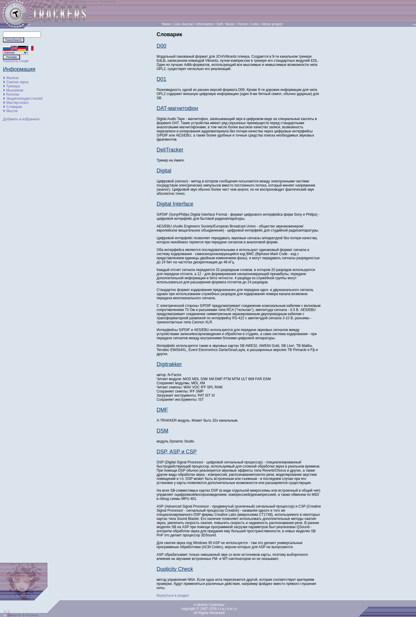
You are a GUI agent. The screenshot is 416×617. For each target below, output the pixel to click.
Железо (12, 78)
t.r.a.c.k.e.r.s (227, 609)
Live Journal (183, 24)
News (166, 24)
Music (230, 24)
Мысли (11, 111)
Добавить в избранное (21, 119)
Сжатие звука (17, 82)
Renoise (12, 94)
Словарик (14, 107)
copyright (188, 609)
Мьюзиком (14, 90)
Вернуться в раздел (173, 595)
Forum (243, 24)
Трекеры (13, 86)
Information (204, 24)
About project (272, 24)
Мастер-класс (17, 103)
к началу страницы (209, 605)
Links (255, 24)
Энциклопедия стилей (24, 99)
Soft (219, 24)
